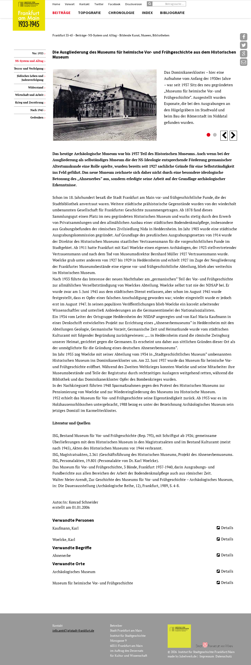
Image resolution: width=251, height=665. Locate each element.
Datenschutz (223, 656)
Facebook (114, 4)
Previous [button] (224, 136)
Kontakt (84, 4)
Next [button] (233, 136)
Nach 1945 (36, 110)
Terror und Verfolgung (28, 68)
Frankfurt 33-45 (63, 35)
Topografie (89, 12)
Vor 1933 (37, 53)
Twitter (98, 4)
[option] (144, 105)
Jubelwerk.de (188, 656)
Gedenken (36, 117)
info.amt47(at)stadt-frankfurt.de (73, 630)
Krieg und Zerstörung (29, 102)
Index (147, 12)
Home (56, 4)
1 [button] (209, 135)
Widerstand (35, 87)
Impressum (207, 656)
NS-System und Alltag (102, 35)
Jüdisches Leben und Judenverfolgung (30, 78)
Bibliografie (172, 12)
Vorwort (70, 4)
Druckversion (133, 4)
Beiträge (61, 12)
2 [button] (215, 135)
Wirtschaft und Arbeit (29, 95)
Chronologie (121, 12)
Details (227, 527)
